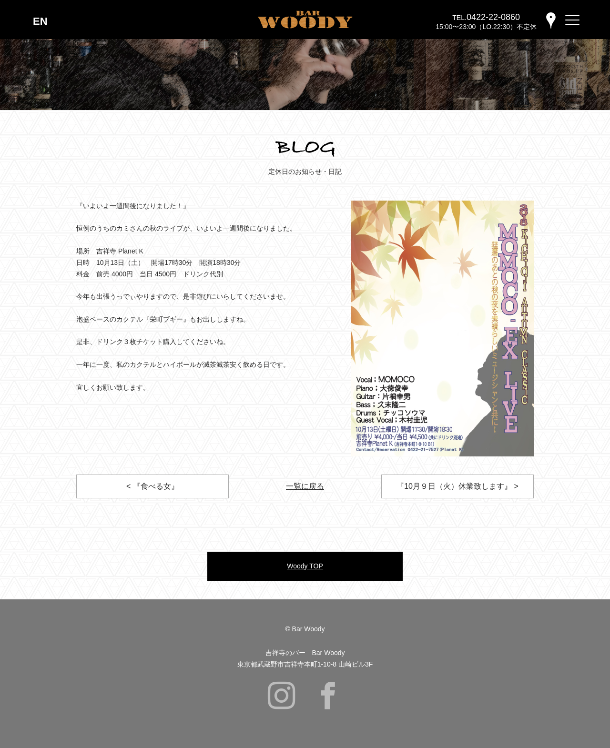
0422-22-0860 (493, 17)
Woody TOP (305, 566)
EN (40, 21)
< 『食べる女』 (152, 486)
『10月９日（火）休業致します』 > (457, 486)
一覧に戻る (305, 486)
